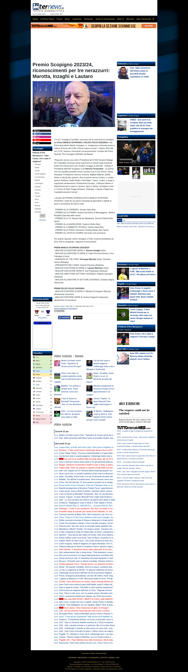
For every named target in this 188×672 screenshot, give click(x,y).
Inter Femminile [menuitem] (144, 19)
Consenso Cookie (88, 653)
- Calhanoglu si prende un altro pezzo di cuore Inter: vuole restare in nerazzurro (95, 628)
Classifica (37, 353)
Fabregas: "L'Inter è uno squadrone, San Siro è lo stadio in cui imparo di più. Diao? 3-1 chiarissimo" (102, 509)
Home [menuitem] (35, 19)
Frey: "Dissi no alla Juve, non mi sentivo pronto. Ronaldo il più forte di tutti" (91, 593)
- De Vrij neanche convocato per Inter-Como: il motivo (84, 611)
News (62, 306)
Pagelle (121, 284)
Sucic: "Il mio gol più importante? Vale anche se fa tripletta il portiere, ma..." (91, 617)
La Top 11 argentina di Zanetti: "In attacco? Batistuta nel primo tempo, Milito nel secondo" (97, 570)
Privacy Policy (101, 653)
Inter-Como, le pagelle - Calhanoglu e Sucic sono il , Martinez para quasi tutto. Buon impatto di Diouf (142, 294)
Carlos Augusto (40, 174)
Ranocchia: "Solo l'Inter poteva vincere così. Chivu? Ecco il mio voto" (88, 643)
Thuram (37, 196)
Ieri (124, 220)
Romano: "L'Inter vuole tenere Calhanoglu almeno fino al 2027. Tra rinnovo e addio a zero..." (99, 450)
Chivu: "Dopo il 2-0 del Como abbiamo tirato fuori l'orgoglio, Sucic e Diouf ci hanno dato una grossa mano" (105, 517)
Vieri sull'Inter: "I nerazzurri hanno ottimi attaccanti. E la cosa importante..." (91, 549)
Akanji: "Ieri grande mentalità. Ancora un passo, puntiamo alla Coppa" (89, 567)
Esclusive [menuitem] (88, 19)
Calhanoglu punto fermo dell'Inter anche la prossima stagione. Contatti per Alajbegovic (96, 573)
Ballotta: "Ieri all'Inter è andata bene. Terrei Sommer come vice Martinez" (90, 479)
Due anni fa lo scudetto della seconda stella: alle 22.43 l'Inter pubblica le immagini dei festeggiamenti (105, 459)
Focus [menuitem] (59, 19)
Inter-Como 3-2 (126, 162)
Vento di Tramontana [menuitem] (105, 19)
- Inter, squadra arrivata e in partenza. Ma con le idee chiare (87, 625)
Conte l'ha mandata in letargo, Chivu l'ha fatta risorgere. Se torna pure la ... (96, 523)
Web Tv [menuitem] (120, 19)
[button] (42, 216)
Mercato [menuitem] (130, 19)
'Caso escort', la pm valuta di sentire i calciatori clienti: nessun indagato (89, 491)
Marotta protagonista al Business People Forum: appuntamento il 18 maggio (92, 488)
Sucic (37, 202)
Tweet (77, 317)
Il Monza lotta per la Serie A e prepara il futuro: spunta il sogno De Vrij (89, 547)
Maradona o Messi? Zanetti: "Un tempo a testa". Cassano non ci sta (88, 529)
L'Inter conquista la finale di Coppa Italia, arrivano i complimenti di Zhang (90, 532)
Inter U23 (122, 349)
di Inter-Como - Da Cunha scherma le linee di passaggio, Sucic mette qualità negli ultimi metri (105, 541)
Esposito (38, 209)
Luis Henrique (40, 177)
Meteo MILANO (42, 323)
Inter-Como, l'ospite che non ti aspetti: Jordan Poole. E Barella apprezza (90, 602)
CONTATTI (104, 657)
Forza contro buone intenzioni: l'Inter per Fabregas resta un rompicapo (89, 485)
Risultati (42, 220)
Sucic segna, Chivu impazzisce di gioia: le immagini (83, 608)
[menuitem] (153, 19)
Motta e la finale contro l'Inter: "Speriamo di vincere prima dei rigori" (71, 363)
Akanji (37, 167)
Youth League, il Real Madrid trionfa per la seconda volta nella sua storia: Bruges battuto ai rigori (141, 315)
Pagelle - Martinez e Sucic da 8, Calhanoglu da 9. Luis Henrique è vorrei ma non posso (98, 634)
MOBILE (112, 657)
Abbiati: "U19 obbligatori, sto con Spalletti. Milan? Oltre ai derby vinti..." (89, 605)
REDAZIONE (82, 657)
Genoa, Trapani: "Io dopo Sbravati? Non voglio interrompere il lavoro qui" (90, 497)
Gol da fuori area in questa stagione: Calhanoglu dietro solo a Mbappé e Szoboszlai (95, 456)
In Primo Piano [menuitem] (47, 19)
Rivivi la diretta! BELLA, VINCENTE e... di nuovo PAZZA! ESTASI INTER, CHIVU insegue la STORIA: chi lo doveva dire (110, 506)
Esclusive (122, 264)
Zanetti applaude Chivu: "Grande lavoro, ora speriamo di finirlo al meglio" (90, 564)
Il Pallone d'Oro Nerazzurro (130, 327)
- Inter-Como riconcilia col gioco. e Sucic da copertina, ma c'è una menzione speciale (100, 631)
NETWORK (73, 657)
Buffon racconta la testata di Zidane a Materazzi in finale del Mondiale (89, 520)
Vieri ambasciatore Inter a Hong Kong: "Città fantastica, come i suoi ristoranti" (92, 552)
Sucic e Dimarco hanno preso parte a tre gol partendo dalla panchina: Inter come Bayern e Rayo (100, 462)
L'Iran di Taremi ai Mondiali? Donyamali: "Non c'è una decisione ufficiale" (90, 494)
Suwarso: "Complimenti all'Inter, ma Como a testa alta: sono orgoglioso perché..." (94, 619)
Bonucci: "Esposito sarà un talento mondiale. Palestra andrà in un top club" (91, 561)
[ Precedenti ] (42, 318)
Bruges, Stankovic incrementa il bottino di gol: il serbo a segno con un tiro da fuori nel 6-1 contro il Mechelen (105, 465)
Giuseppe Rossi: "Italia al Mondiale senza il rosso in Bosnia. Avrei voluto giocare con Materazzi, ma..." (103, 614)
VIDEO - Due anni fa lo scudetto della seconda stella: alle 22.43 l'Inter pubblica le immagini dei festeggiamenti (141, 125)
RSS (117, 657)
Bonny (37, 193)
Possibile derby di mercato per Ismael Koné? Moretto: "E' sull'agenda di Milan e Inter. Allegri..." (99, 511)
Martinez (38, 164)
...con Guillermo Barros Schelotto (133, 462)
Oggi (119, 220)
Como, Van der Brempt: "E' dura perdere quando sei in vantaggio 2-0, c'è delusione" (95, 482)
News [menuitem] (67, 19)
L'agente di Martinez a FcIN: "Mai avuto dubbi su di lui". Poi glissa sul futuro (91, 579)
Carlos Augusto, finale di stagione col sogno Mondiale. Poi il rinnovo (88, 544)
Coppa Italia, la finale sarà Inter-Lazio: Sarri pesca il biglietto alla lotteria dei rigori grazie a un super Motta (104, 447)
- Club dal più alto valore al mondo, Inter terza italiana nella (91, 535)
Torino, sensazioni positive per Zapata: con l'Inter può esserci (85, 596)
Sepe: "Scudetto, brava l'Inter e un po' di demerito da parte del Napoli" (89, 476)
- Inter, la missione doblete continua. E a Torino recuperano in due (89, 622)
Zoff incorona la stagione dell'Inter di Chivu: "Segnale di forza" (85, 590)
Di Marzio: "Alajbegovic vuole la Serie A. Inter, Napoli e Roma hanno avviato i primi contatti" (98, 503)
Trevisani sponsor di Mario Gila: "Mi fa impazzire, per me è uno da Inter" (90, 514)
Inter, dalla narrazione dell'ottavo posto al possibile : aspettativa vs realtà (93, 438)
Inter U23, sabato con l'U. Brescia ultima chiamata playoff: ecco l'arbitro (89, 471)
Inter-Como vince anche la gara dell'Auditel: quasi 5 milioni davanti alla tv (90, 584)
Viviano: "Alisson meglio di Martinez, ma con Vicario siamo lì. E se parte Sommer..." (95, 637)
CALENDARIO (93, 657)
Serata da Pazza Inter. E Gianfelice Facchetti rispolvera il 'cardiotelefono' (90, 558)
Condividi (64, 317)
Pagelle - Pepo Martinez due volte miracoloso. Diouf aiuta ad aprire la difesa (94, 640)
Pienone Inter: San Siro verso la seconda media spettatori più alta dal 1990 (91, 526)
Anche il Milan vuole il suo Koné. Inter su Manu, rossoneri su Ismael (88, 538)
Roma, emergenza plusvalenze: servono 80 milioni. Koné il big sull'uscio (90, 576)
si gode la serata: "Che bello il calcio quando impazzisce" (86, 587)
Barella (37, 180)
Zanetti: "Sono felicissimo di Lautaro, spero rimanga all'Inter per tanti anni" (91, 582)
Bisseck (37, 206)
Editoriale (122, 64)
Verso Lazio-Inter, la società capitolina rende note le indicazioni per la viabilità (92, 474)
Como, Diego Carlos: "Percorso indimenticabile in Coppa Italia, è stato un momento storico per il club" (103, 453)
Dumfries (38, 212)
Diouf (37, 199)
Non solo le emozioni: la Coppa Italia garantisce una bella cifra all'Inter (89, 555)
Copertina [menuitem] (77, 19)
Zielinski (38, 187)
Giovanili (122, 305)
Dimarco (38, 190)
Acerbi (37, 171)
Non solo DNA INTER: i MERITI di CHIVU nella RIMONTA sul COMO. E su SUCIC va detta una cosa (105, 599)
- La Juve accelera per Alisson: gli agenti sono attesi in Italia (71, 414)
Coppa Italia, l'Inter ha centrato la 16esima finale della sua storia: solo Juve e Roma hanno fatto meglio (103, 468)
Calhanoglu (39, 183)
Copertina (122, 116)
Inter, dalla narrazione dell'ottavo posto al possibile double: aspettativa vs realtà (144, 223)
